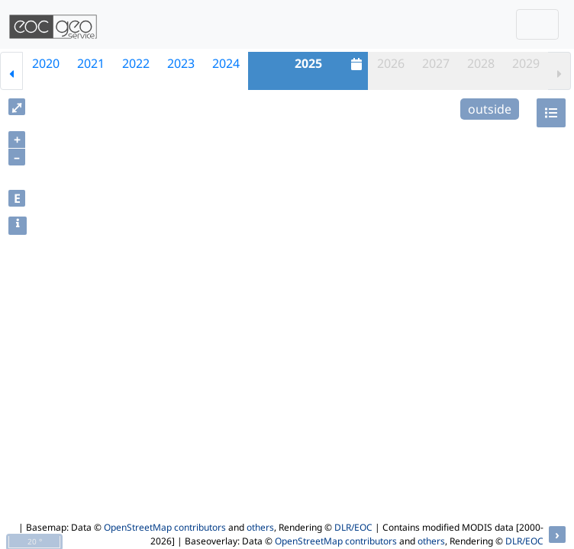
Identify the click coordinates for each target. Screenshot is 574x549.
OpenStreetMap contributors (165, 527)
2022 (136, 63)
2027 (436, 63)
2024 (226, 63)
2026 (391, 63)
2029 (526, 63)
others (260, 527)
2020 (46, 63)
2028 (481, 63)
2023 (181, 63)
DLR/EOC (353, 527)
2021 (91, 63)
